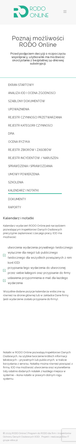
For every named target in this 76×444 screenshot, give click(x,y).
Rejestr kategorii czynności (30, 125)
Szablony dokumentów (26, 101)
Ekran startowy (21, 84)
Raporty (14, 207)
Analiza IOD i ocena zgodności (32, 93)
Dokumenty (17, 199)
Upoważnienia (18, 109)
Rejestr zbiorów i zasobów (29, 149)
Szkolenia (15, 182)
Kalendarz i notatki (23, 190)
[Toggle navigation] (65, 11)
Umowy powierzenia (23, 174)
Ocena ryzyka (19, 141)
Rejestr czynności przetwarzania (35, 117)
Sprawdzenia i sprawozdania (30, 166)
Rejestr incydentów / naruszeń (33, 158)
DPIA (11, 133)
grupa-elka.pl (10, 440)
